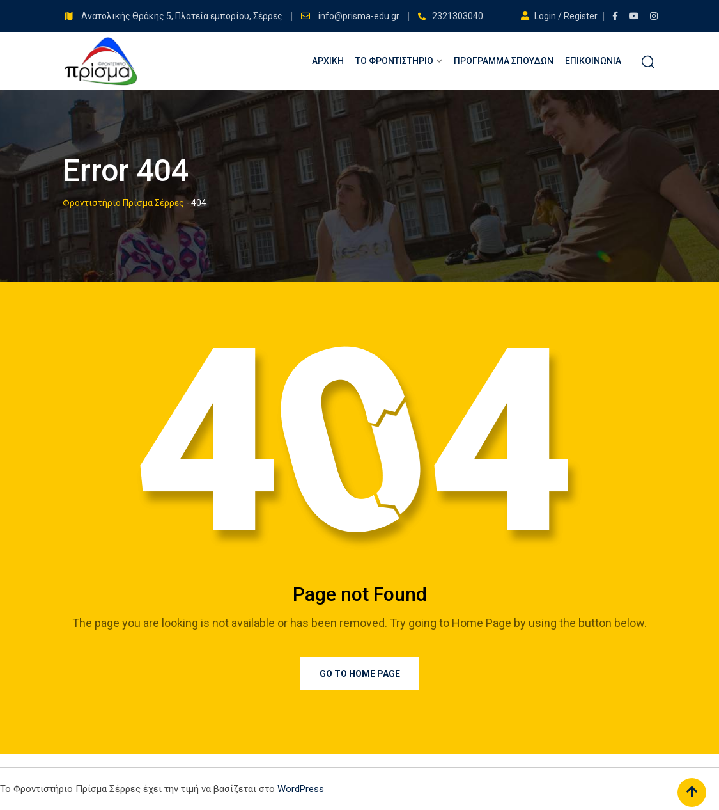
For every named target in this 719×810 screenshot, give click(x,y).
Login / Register (560, 16)
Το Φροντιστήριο (394, 61)
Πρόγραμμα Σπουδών (503, 61)
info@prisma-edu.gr (359, 16)
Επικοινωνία (593, 61)
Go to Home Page (360, 674)
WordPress (300, 789)
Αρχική (328, 61)
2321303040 (457, 16)
